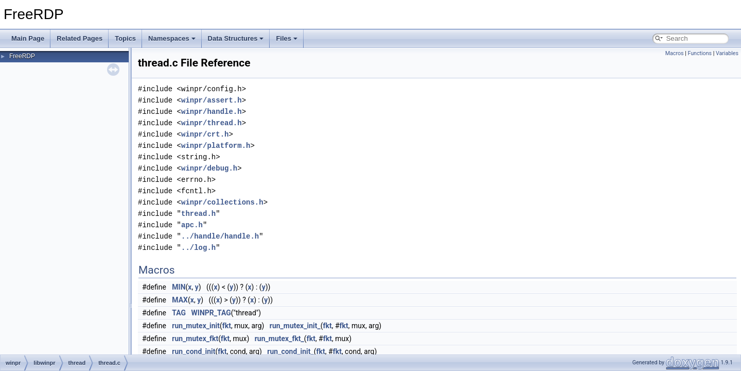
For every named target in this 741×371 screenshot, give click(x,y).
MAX (180, 300)
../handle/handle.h (220, 236)
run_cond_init (193, 351)
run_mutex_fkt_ (279, 338)
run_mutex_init (196, 326)
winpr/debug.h (209, 168)
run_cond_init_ (290, 351)
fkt (226, 326)
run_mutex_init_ (295, 326)
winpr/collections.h (222, 202)
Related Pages (79, 38)
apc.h (192, 225)
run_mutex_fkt (195, 338)
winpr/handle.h (211, 111)
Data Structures (236, 38)
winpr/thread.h (211, 123)
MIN (178, 287)
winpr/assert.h (211, 100)
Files (286, 38)
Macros (674, 53)
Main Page (27, 38)
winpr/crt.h (204, 134)
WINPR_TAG (211, 313)
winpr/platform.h (215, 145)
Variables (727, 53)
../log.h (198, 247)
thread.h (198, 213)
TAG (179, 313)
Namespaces (172, 38)
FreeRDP (22, 56)
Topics (125, 38)
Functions (699, 53)
